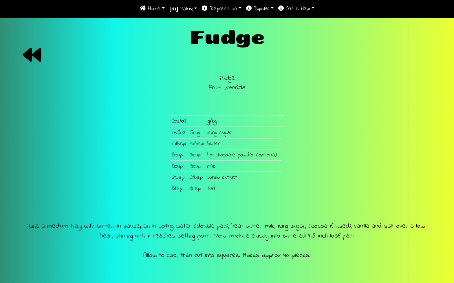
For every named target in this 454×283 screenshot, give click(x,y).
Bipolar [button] (257, 9)
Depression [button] (219, 9)
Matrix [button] (181, 9)
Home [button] (150, 9)
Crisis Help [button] (294, 9)
